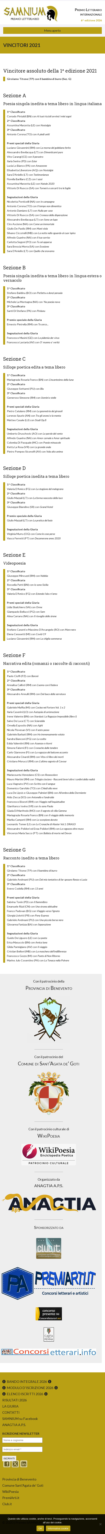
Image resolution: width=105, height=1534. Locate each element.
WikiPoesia (10, 1491)
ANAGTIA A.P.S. (14, 1425)
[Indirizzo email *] (22, 1449)
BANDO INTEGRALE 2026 (26, 1381)
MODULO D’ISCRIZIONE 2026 (30, 1388)
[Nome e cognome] (22, 1440)
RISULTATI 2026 (14, 1400)
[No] (100, 1524)
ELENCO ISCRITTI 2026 (25, 1394)
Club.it (7, 1504)
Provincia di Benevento (19, 1479)
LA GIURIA (10, 1406)
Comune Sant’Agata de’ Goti (22, 1485)
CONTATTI (11, 1412)
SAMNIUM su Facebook (20, 1419)
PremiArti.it (10, 1498)
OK (40, 1528)
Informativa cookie (58, 1528)
